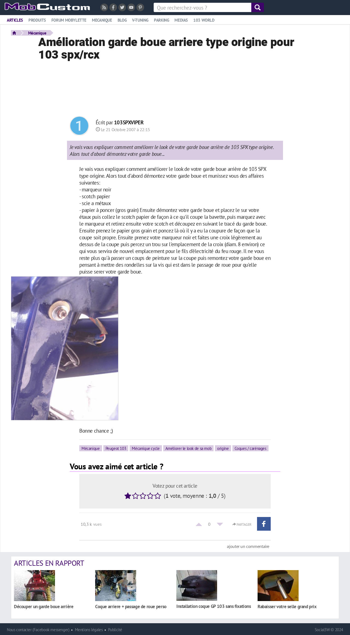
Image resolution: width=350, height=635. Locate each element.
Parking (161, 20)
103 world (204, 20)
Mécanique (37, 33)
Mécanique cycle (145, 448)
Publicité (115, 630)
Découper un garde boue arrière (43, 606)
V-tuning (140, 20)
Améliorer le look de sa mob (188, 448)
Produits (37, 20)
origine (223, 448)
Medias (181, 20)
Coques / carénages (250, 448)
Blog (122, 20)
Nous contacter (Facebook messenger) (38, 630)
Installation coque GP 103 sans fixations (213, 606)
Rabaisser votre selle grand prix (287, 606)
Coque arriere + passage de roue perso (131, 606)
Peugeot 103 (116, 448)
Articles (15, 20)
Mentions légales (89, 630)
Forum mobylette (68, 20)
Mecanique (102, 20)
